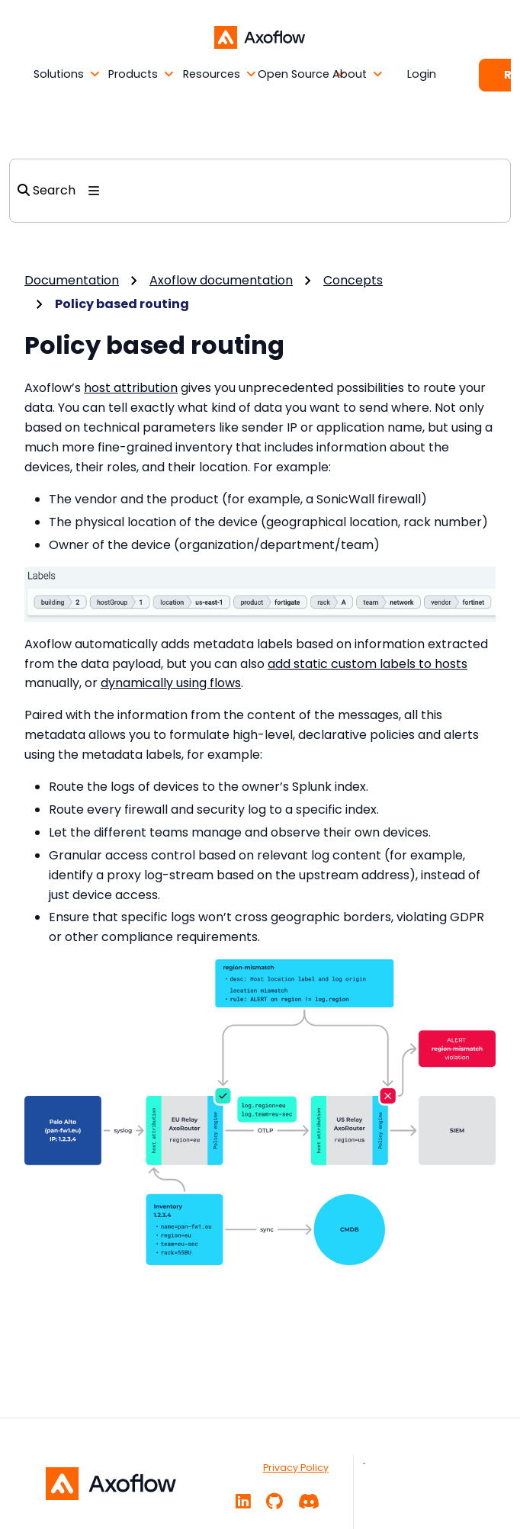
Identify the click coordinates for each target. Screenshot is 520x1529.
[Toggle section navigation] (94, 191)
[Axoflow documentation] (260, 37)
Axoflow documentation (221, 280)
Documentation (71, 280)
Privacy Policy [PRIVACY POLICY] (296, 1467)
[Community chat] (308, 1501)
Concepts (353, 280)
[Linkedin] (243, 1501)
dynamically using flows (171, 683)
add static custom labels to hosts (367, 664)
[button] (46, 75)
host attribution (131, 388)
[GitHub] (274, 1501)
